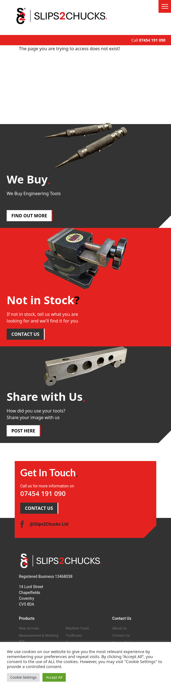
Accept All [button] (54, 677)
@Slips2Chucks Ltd (48, 524)
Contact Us (121, 635)
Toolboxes (74, 635)
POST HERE (23, 431)
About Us (119, 628)
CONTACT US (25, 334)
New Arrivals (29, 628)
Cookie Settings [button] (23, 677)
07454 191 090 (152, 40)
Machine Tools (77, 628)
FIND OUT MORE (29, 216)
